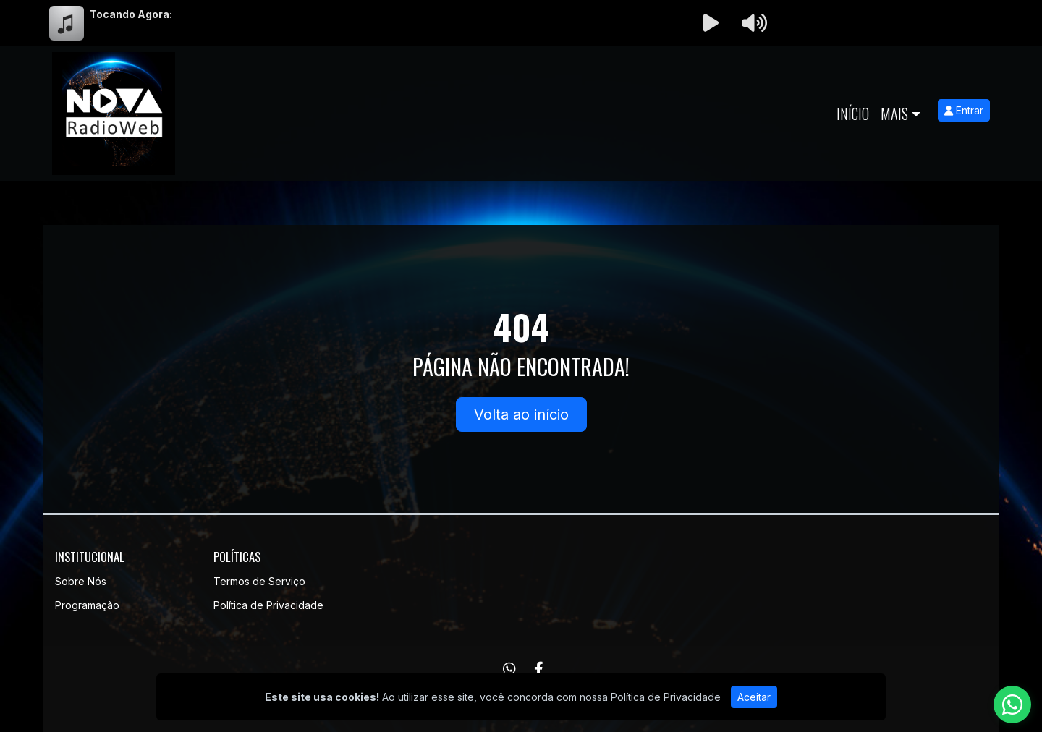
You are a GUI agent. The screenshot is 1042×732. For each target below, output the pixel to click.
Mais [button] (894, 113)
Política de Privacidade (268, 605)
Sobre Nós (80, 581)
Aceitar (754, 697)
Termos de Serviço (259, 581)
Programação (87, 605)
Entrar (963, 110)
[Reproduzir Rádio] (710, 23)
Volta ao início (521, 414)
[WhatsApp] (509, 669)
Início (852, 113)
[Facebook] (538, 669)
